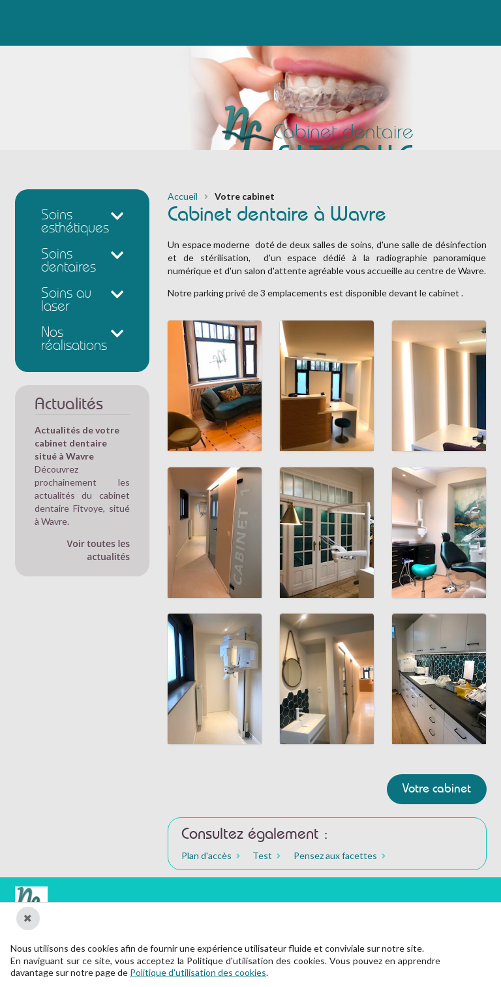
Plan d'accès (206, 855)
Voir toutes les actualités (98, 550)
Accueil (183, 196)
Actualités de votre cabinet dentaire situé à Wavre (77, 443)
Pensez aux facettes (335, 855)
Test (262, 855)
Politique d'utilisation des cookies (198, 972)
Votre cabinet (436, 789)
